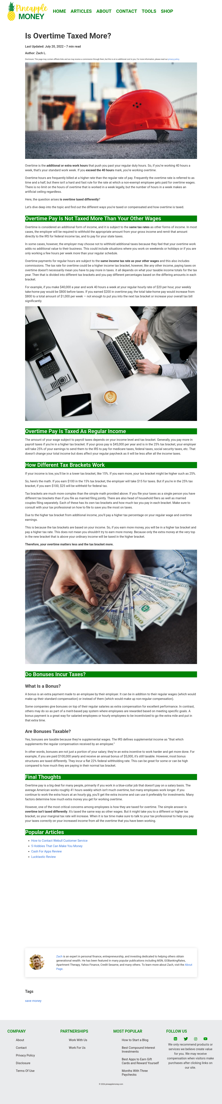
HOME (59, 11)
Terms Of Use (25, 1071)
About (20, 1040)
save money (33, 1001)
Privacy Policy (25, 1055)
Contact (21, 1048)
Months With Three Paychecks (135, 1072)
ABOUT (103, 11)
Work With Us (78, 1040)
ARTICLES (81, 11)
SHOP (167, 11)
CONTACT (126, 11)
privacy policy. (174, 59)
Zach (59, 956)
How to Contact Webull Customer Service (59, 840)
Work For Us (77, 1048)
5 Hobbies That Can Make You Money (56, 846)
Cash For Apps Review (46, 851)
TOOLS (149, 11)
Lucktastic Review (43, 857)
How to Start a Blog (135, 1040)
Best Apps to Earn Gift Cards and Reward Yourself (140, 1061)
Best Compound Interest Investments (138, 1049)
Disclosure (23, 1063)
